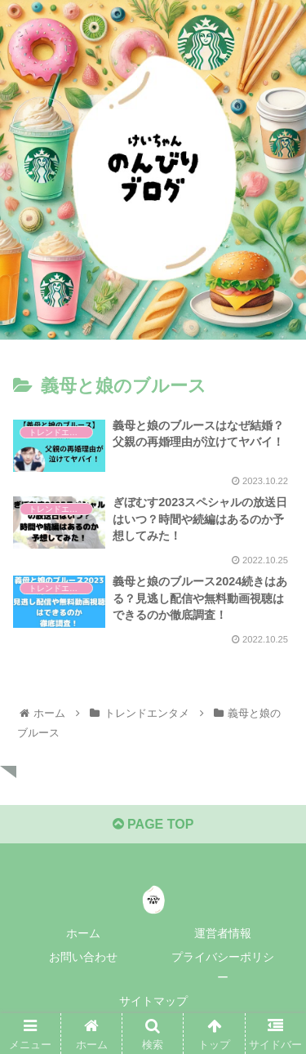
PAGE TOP (153, 824)
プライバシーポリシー (222, 967)
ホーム (83, 933)
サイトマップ (153, 1000)
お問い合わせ (83, 956)
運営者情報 (222, 933)
